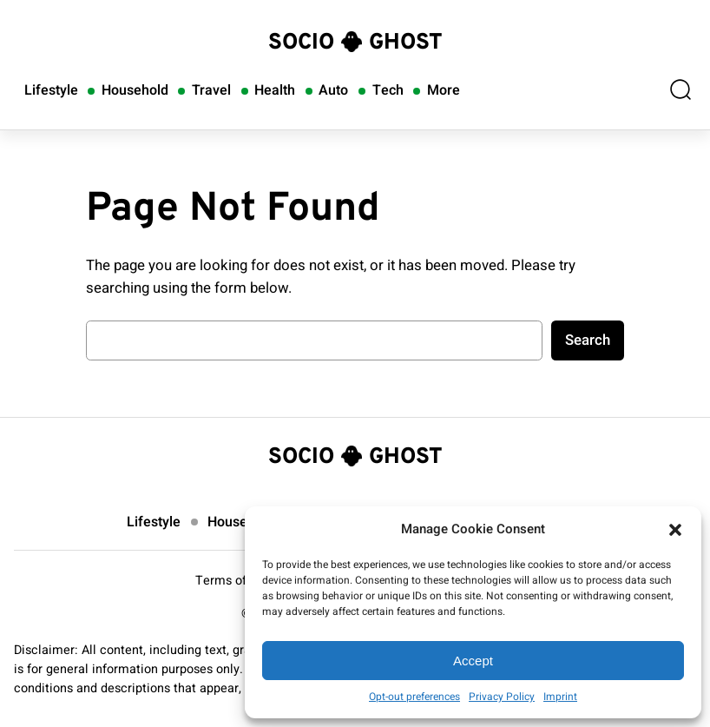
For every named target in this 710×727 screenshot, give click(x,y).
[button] (675, 530)
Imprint (560, 696)
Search (587, 340)
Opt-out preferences (414, 696)
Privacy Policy (502, 696)
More (443, 90)
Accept (473, 660)
